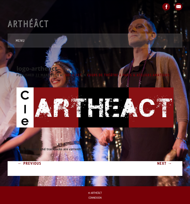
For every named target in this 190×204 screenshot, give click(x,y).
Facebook (166, 6)
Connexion (95, 197)
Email (178, 6)
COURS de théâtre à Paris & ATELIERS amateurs (128, 75)
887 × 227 (73, 75)
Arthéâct (28, 23)
